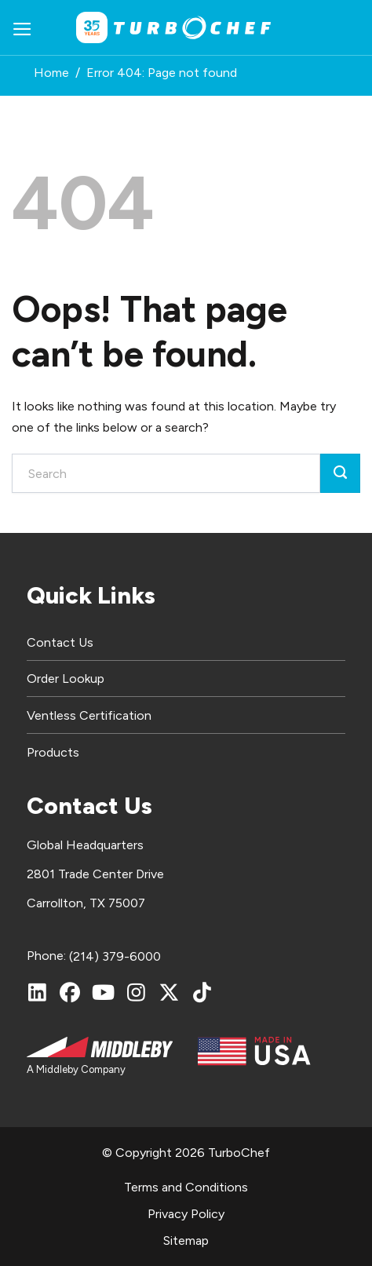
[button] (22, 28)
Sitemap (186, 1240)
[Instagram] (136, 992)
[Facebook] (70, 992)
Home (51, 72)
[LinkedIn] (37, 992)
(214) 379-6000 (115, 956)
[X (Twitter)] (169, 992)
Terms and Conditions (186, 1187)
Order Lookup (65, 678)
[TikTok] (201, 992)
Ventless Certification (89, 715)
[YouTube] (103, 992)
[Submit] (340, 473)
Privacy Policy (186, 1213)
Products (53, 752)
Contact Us (60, 642)
